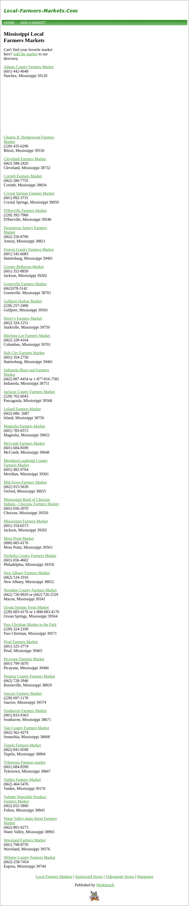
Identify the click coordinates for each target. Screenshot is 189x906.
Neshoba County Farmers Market (30, 556)
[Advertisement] (31, 106)
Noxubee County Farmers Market (30, 590)
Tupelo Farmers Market (22, 745)
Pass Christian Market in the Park (30, 624)
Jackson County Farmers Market (29, 392)
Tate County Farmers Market (26, 728)
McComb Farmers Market (24, 443)
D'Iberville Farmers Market (25, 210)
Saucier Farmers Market (23, 693)
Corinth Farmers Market (23, 176)
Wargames (145, 876)
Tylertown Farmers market (25, 762)
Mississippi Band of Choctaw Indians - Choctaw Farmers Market (31, 501)
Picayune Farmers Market (24, 659)
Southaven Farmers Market (25, 711)
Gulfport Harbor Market (23, 301)
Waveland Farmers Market (25, 840)
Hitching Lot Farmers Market (27, 336)
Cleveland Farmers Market (25, 159)
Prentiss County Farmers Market (29, 676)
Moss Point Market (19, 538)
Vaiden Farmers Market (22, 780)
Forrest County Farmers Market (29, 249)
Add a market (33, 23)
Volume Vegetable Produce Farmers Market (25, 799)
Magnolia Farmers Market (24, 426)
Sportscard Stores (89, 876)
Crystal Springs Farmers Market (29, 193)
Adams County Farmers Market (29, 67)
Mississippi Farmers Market (26, 521)
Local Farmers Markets (54, 876)
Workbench (105, 885)
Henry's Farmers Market (23, 318)
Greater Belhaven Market (24, 267)
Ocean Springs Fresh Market (26, 607)
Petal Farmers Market (21, 642)
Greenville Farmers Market (25, 284)
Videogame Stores (120, 876)
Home (9, 23)
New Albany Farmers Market (27, 573)
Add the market (25, 54)
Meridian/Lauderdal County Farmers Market (26, 463)
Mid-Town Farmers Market (25, 482)
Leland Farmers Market (22, 409)
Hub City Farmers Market (24, 353)
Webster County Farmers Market (29, 857)
